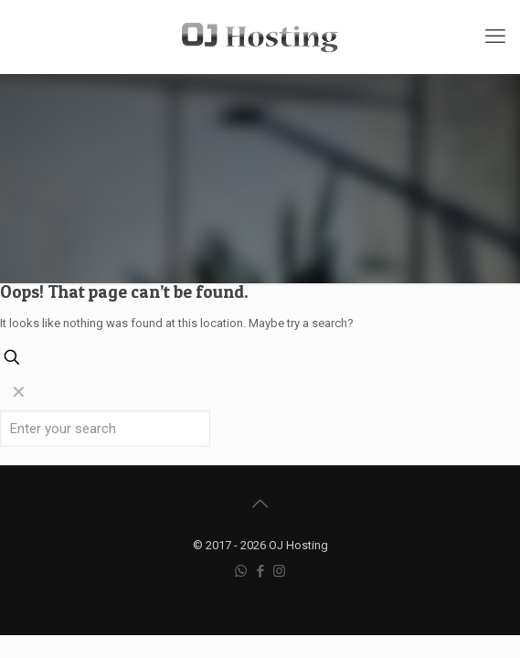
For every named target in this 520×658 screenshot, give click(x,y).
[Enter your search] (105, 428)
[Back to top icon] (260, 503)
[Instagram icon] (279, 571)
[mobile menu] (495, 36)
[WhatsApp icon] (241, 571)
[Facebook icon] (260, 571)
